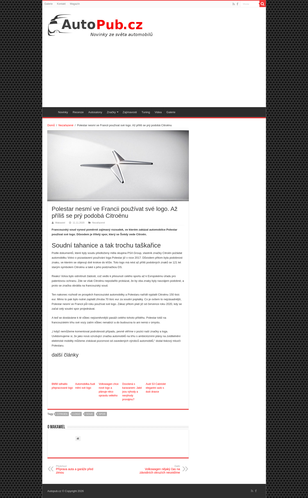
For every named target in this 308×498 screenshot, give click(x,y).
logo (76, 414)
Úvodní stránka (50, 111)
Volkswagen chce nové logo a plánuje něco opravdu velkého (109, 389)
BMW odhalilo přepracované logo (62, 385)
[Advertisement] (154, 71)
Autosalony (95, 112)
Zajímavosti (130, 112)
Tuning (146, 112)
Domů (51, 125)
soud (89, 414)
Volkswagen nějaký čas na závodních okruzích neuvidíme (158, 469)
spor (102, 414)
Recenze (78, 112)
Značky (111, 112)
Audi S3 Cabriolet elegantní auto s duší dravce (156, 387)
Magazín (75, 3)
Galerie (48, 3)
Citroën (62, 414)
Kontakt (61, 3)
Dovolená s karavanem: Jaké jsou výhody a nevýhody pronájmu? (132, 391)
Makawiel (60, 222)
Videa (158, 112)
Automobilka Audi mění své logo (85, 385)
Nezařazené (65, 125)
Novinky (63, 112)
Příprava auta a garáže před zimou (78, 469)
